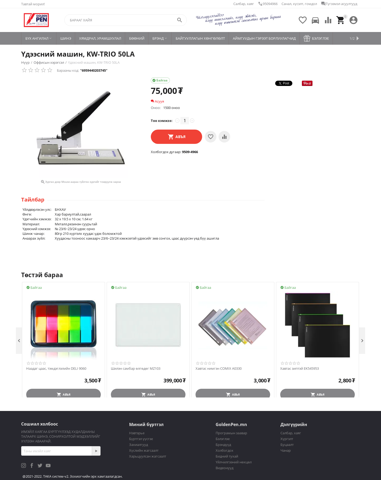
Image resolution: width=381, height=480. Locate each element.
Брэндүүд (223, 444)
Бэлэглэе (223, 438)
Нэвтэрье (136, 433)
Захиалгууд (138, 444)
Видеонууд (224, 467)
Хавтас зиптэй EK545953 (299, 369)
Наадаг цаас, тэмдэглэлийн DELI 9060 (56, 369)
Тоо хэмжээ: (162, 120)
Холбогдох (224, 450)
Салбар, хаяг (243, 3)
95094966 (268, 3)
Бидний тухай (227, 456)
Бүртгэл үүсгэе (141, 438)
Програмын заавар (231, 433)
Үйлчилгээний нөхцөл (234, 462)
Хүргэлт (286, 438)
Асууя (157, 101)
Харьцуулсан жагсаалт (147, 456)
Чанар (285, 450)
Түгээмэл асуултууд (339, 3)
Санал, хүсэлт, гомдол (299, 3)
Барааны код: (68, 70)
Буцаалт (287, 444)
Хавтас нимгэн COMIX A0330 (219, 369)
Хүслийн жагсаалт (143, 450)
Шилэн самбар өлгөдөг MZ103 (135, 369)
